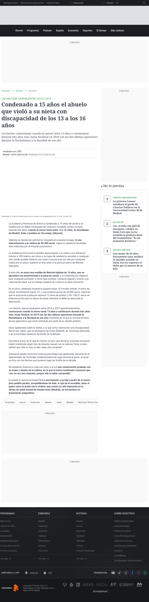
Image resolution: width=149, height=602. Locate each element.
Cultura (80, 547)
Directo (19, 30)
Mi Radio (108, 3)
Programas (33, 30)
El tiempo (101, 30)
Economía (73, 30)
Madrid (66, 402)
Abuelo (45, 402)
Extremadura (45, 542)
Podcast (47, 30)
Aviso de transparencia (125, 537)
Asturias (43, 547)
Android (31, 576)
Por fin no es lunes (9, 552)
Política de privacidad (125, 523)
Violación (33, 402)
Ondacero (5, 91)
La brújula (5, 532)
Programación (76, 3)
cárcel (21, 402)
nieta (56, 402)
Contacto (119, 552)
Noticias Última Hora (84, 402)
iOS (48, 576)
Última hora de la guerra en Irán (32, 3)
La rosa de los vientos (11, 547)
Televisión (81, 542)
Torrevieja (9, 402)
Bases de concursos (124, 542)
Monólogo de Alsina (11, 3)
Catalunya (44, 527)
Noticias (19, 91)
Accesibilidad (121, 557)
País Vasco (44, 552)
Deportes (87, 30)
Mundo (80, 527)
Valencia (43, 537)
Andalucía (43, 532)
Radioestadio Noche (10, 542)
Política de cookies (123, 532)
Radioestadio (7, 537)
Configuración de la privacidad (129, 562)
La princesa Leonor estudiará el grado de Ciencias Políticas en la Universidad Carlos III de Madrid (127, 207)
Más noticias (117, 30)
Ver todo (6, 560)
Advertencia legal (123, 527)
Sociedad (32, 91)
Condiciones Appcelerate (126, 547)
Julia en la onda (8, 527)
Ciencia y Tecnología (86, 552)
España (60, 30)
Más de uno (6, 523)
